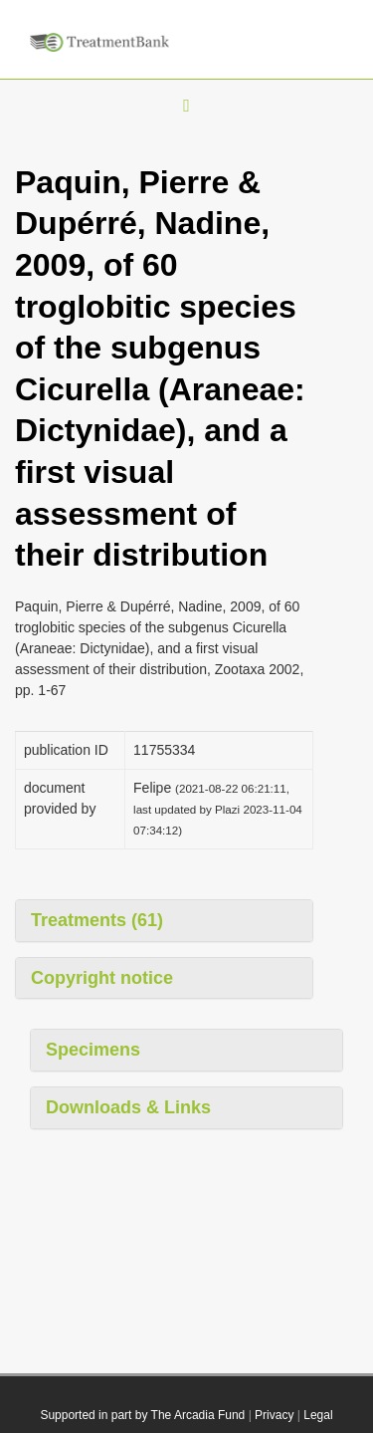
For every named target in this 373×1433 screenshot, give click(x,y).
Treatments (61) (97, 920)
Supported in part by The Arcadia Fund (142, 1415)
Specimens (93, 1050)
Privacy (274, 1415)
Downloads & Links (128, 1107)
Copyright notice (102, 978)
